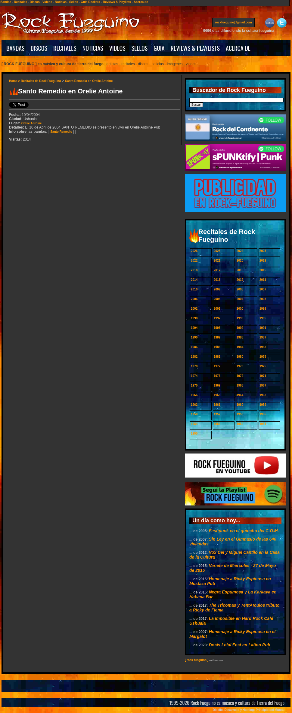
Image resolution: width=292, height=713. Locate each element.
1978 (194, 366)
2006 (194, 299)
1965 (217, 395)
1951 (262, 424)
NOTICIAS (92, 48)
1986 (194, 347)
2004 (240, 299)
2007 (262, 289)
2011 (262, 279)
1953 (217, 424)
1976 (240, 366)
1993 (217, 327)
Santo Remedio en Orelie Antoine (89, 81)
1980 (240, 356)
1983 (262, 347)
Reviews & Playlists (117, 2)
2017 (217, 270)
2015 (262, 270)
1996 (240, 318)
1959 (262, 404)
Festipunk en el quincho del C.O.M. (244, 530)
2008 (240, 289)
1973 (217, 376)
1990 (194, 337)
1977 (217, 366)
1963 (262, 395)
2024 (240, 251)
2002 (194, 308)
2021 (217, 260)
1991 (262, 327)
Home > (15, 81)
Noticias (61, 2)
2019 (262, 260)
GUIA (159, 48)
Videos (47, 2)
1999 (262, 308)
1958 (194, 414)
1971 (262, 376)
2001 (217, 308)
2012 (240, 279)
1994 (194, 327)
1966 (194, 395)
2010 (194, 289)
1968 (240, 385)
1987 (262, 337)
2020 (240, 260)
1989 (217, 337)
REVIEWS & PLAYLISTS (195, 48)
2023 (262, 251)
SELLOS (140, 48)
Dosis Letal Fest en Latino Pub (239, 644)
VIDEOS (117, 48)
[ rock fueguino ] (196, 660)
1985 (217, 347)
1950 (194, 433)
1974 (194, 376)
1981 (217, 356)
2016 (240, 270)
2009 (217, 289)
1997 (217, 318)
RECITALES (64, 48)
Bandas (5, 2)
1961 (217, 404)
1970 (194, 385)
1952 (240, 424)
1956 (240, 414)
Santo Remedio (61, 131)
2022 (194, 260)
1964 (240, 395)
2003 (262, 299)
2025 (217, 251)
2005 (217, 299)
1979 (262, 356)
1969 (217, 385)
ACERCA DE (238, 48)
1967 (262, 385)
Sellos (73, 2)
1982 (194, 356)
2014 (194, 279)
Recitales (20, 2)
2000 (240, 308)
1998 (194, 318)
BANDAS (15, 48)
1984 (240, 347)
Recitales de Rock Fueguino (41, 81)
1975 (262, 366)
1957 (217, 414)
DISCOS (39, 48)
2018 (194, 270)
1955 (262, 414)
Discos (35, 2)
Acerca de (141, 2)
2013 (217, 279)
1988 (240, 337)
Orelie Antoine (31, 123)
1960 (240, 404)
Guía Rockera (90, 2)
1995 (262, 318)
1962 (194, 404)
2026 (194, 251)
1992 (240, 327)
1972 (240, 376)
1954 (194, 424)
